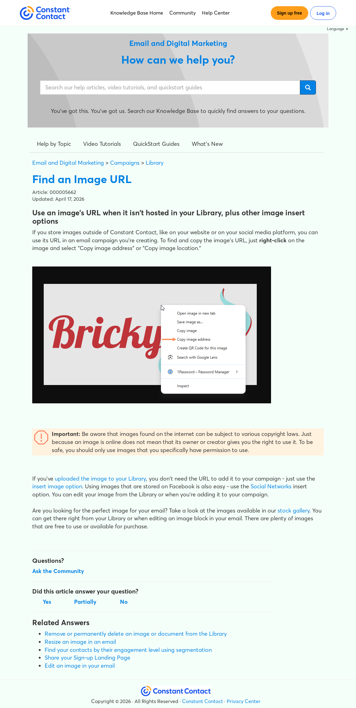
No (124, 601)
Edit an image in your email (80, 665)
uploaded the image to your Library (100, 478)
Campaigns (125, 162)
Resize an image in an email (80, 641)
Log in (323, 13)
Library (154, 162)
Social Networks (271, 486)
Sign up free (289, 13)
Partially (85, 601)
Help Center (216, 13)
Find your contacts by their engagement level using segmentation (128, 649)
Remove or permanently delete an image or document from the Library (136, 633)
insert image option (57, 486)
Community (182, 13)
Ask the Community (58, 571)
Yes (47, 601)
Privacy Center (243, 701)
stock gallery (293, 510)
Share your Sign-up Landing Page (87, 657)
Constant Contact (202, 701)
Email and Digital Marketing (68, 162)
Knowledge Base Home (136, 13)
